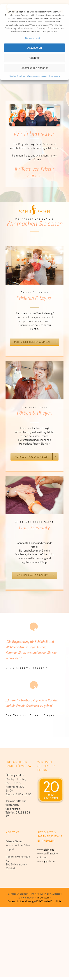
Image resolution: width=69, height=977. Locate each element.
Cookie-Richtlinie (17, 75)
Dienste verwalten (33, 38)
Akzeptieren (34, 47)
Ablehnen (34, 57)
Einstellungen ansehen (35, 67)
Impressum (54, 75)
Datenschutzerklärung (37, 75)
